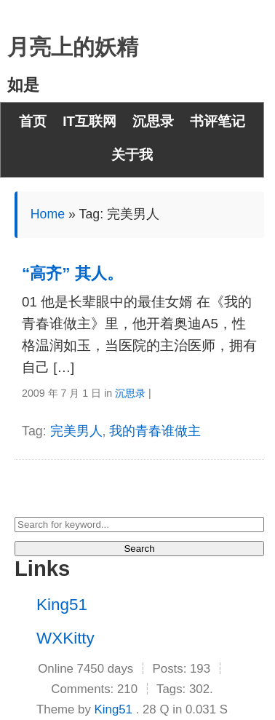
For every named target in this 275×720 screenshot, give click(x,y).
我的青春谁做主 (155, 431)
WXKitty (65, 638)
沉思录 (153, 121)
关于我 (132, 154)
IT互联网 (89, 121)
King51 (61, 605)
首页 (33, 121)
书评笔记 (217, 121)
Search (139, 548)
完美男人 (76, 431)
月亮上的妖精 (72, 47)
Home (48, 214)
